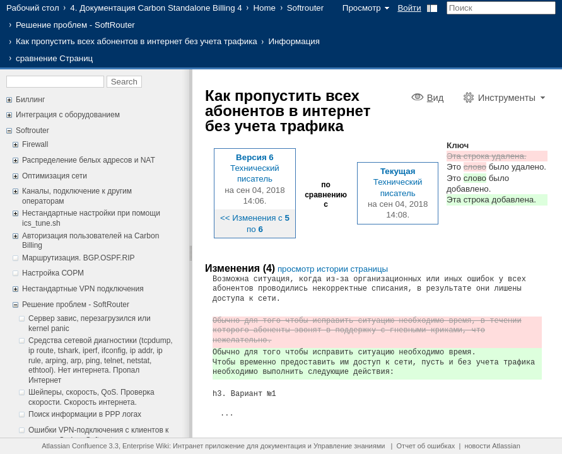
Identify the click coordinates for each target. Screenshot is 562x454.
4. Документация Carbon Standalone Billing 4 (156, 8)
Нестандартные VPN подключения (83, 288)
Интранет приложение (209, 446)
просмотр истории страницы (333, 269)
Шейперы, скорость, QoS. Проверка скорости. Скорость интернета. (91, 397)
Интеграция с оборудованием (68, 114)
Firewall (35, 144)
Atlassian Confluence (74, 446)
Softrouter (305, 8)
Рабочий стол (32, 8)
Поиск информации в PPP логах (84, 414)
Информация (294, 41)
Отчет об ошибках (426, 446)
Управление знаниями (349, 446)
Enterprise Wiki (145, 446)
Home (264, 8)
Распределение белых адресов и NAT (88, 160)
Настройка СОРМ (53, 273)
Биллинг (30, 99)
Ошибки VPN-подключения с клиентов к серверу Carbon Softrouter (98, 435)
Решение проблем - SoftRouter (75, 25)
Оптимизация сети (54, 176)
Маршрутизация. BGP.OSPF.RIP (78, 257)
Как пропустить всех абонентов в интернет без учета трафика (136, 41)
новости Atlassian (492, 446)
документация (283, 446)
